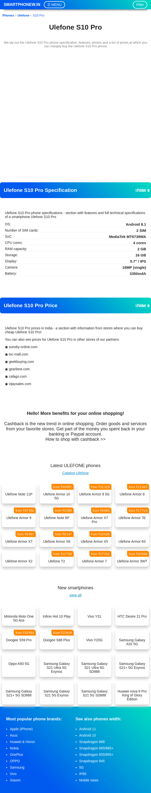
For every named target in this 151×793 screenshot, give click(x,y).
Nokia (14, 748)
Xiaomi (15, 780)
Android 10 (87, 735)
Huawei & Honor (22, 742)
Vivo (13, 774)
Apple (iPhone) (21, 729)
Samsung (17, 767)
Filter (140, 5)
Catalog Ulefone (75, 473)
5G (81, 767)
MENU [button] (56, 5)
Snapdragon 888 (92, 742)
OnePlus (16, 755)
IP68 (82, 774)
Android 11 (87, 729)
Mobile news (89, 780)
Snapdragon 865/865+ (96, 748)
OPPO (15, 761)
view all (75, 595)
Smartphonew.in (22, 4)
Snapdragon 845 (92, 761)
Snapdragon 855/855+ (96, 755)
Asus (13, 735)
